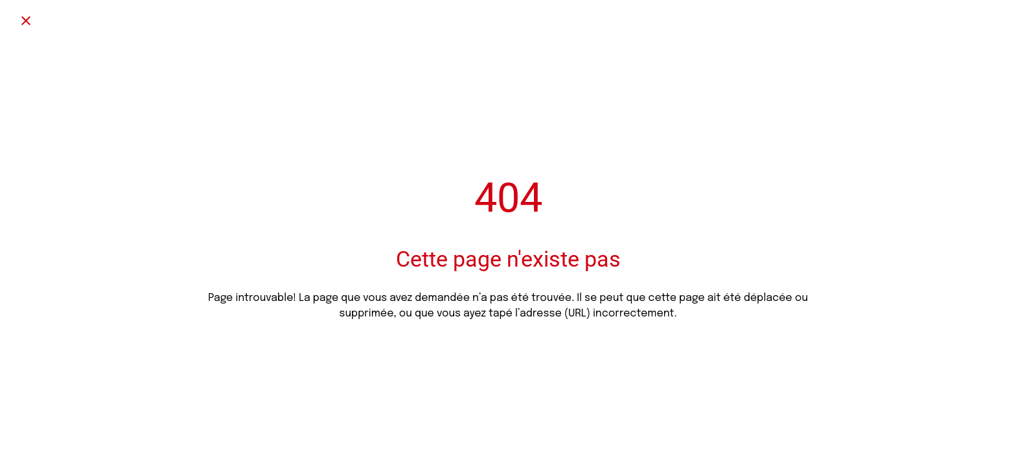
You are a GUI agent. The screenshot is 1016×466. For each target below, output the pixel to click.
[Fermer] (26, 20)
